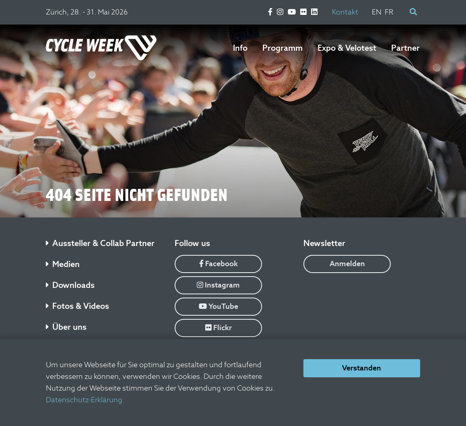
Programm (282, 48)
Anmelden (347, 263)
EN (376, 12)
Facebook (218, 263)
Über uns (66, 327)
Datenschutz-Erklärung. (85, 399)
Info (240, 48)
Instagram (218, 285)
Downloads (70, 285)
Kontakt (345, 12)
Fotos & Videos (77, 306)
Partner (405, 48)
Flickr (218, 327)
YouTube (218, 306)
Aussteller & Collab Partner (100, 243)
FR (389, 12)
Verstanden (361, 367)
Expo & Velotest (347, 48)
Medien (63, 264)
